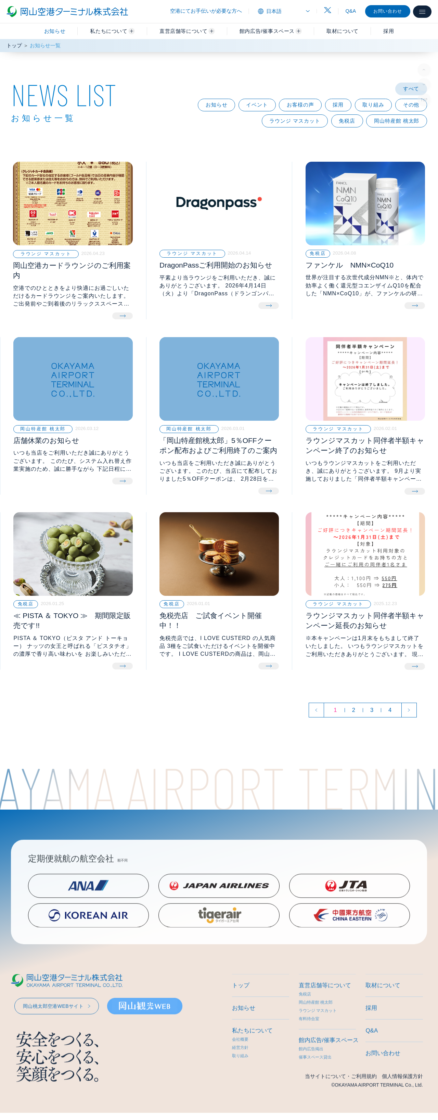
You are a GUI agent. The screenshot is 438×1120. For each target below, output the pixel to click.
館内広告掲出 (311, 1069)
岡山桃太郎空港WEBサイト (53, 1026)
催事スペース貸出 (315, 1077)
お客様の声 (300, 105)
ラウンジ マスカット (294, 121)
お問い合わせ (387, 11)
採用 (338, 105)
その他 (411, 105)
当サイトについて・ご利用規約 (341, 1096)
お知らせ (55, 31)
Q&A (351, 11)
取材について (382, 1005)
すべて (411, 88)
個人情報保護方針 (402, 1096)
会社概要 (240, 1059)
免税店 (347, 121)
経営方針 (240, 1068)
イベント (257, 105)
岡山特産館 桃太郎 (396, 121)
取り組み (373, 105)
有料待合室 (309, 1039)
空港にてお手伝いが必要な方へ (206, 11)
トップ (14, 45)
